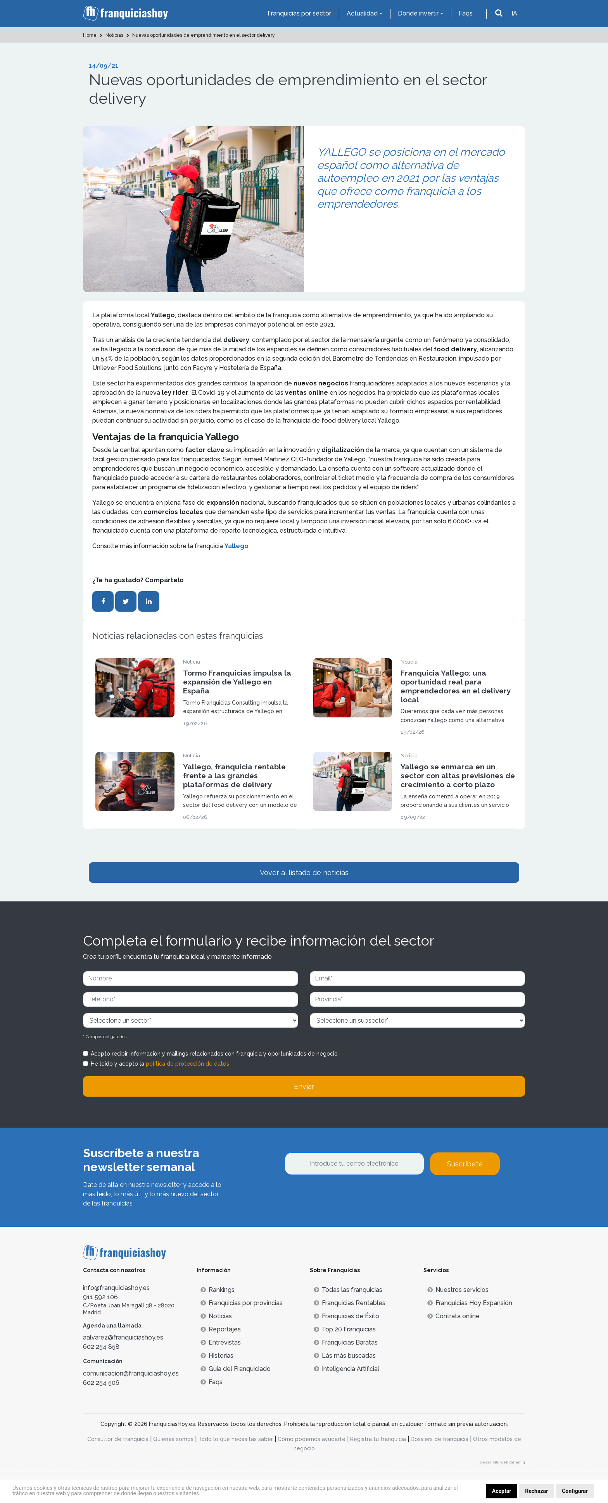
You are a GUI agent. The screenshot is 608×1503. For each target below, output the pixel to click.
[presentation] (343, 1196)
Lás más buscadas (345, 1355)
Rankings (217, 1289)
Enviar (304, 1086)
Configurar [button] (575, 1491)
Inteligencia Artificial (346, 1368)
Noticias (216, 1316)
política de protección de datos (187, 1064)
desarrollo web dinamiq (502, 1462)
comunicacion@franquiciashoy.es (131, 1373)
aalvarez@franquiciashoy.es (123, 1337)
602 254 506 (101, 1382)
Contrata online (453, 1316)
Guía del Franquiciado (235, 1368)
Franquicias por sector (299, 13)
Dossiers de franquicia (439, 1439)
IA (514, 13)
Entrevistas (220, 1342)
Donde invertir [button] (418, 13)
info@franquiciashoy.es (116, 1287)
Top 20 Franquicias (345, 1329)
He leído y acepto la (160, 1064)
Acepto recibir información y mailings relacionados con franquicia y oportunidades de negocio (214, 1054)
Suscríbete (465, 1164)
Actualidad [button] (362, 13)
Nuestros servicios (458, 1289)
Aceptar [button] (501, 1491)
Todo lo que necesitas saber (235, 1439)
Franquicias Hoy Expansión (469, 1303)
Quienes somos (173, 1439)
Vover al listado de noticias (304, 872)
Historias (216, 1355)
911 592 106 (100, 1297)
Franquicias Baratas (346, 1342)
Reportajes (220, 1329)
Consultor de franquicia (118, 1439)
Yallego (237, 546)
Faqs (466, 13)
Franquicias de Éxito (346, 1316)
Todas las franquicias (348, 1289)
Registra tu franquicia (378, 1439)
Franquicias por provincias (241, 1303)
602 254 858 (101, 1346)
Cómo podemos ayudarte (311, 1439)
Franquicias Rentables (349, 1303)
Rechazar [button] (536, 1491)
